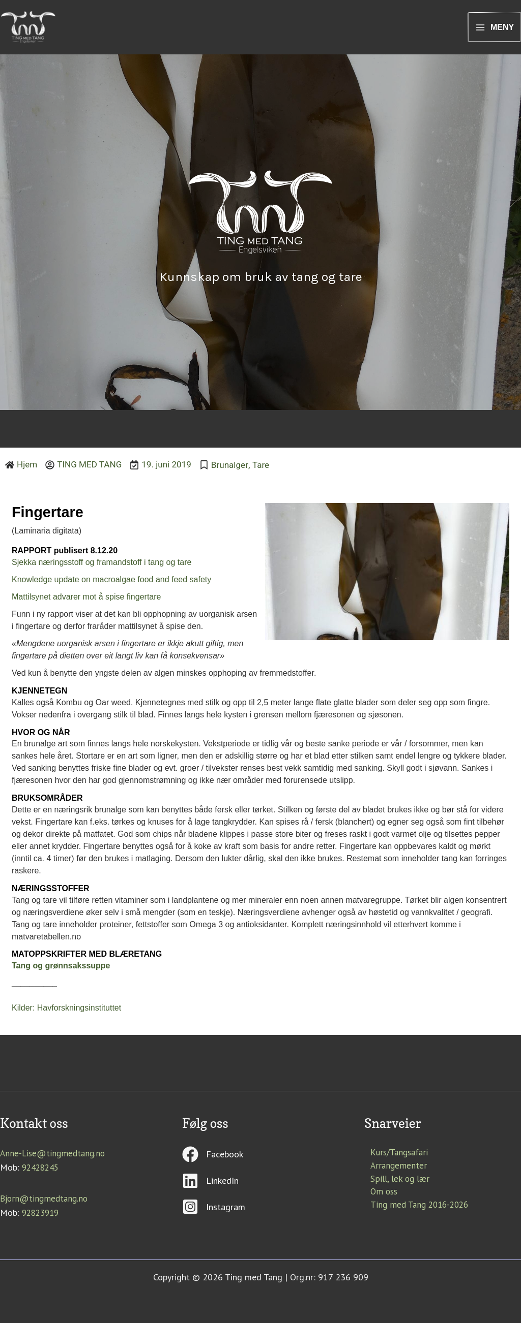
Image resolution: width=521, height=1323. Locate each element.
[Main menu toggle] (494, 29)
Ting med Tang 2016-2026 (416, 1211)
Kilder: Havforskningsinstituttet (66, 1010)
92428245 (42, 1170)
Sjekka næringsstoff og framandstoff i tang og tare (101, 565)
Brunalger (237, 468)
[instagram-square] (260, 1211)
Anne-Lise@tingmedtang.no (54, 1156)
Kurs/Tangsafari (394, 1156)
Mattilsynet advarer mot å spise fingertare (86, 599)
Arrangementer (393, 1170)
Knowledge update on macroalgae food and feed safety (111, 582)
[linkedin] (260, 1188)
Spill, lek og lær (395, 1184)
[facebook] (260, 1161)
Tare (270, 468)
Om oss (378, 1198)
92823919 (42, 1214)
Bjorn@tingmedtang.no (46, 1201)
